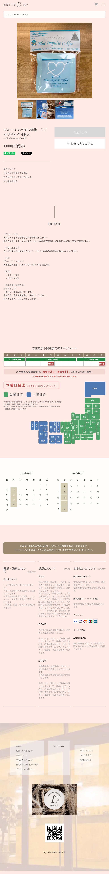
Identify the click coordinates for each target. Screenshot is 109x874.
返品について (9, 169)
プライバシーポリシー (25, 769)
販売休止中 (80, 132)
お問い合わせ (85, 759)
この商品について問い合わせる (17, 177)
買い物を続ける (10, 181)
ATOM (62, 746)
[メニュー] (103, 4)
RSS (55, 746)
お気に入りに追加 (80, 143)
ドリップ (24, 15)
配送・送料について (24, 751)
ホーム (19, 746)
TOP (7, 15)
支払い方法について (24, 760)
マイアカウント (86, 750)
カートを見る (85, 755)
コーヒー (15, 15)
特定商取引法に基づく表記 (15, 173)
